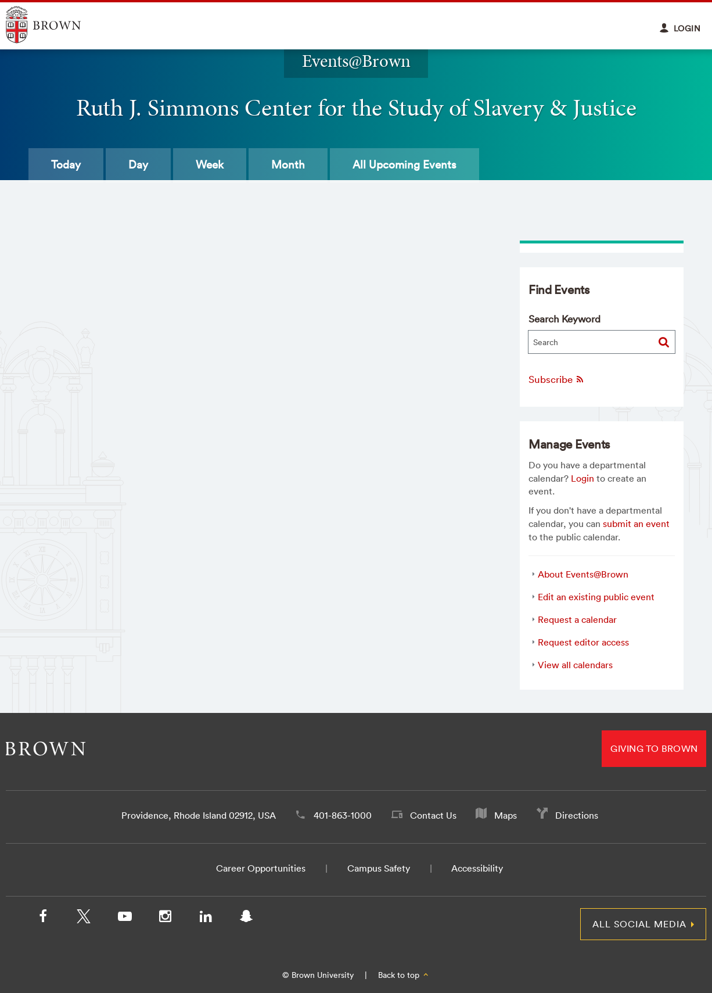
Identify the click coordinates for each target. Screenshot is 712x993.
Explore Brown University (56, 25)
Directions (576, 815)
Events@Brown (356, 60)
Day (138, 164)
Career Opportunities (260, 868)
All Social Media (639, 924)
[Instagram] (165, 919)
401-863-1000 (343, 815)
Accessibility (477, 868)
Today (66, 164)
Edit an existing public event (596, 597)
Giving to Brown (653, 748)
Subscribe (556, 379)
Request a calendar (577, 619)
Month (288, 164)
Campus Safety (378, 868)
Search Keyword (564, 319)
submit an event (636, 523)
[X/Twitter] (84, 919)
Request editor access (583, 642)
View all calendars (575, 665)
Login (582, 478)
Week (210, 164)
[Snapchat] (246, 919)
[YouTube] (124, 919)
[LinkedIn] (206, 919)
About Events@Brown (583, 574)
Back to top (404, 975)
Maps (505, 815)
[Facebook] (43, 919)
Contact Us (433, 815)
